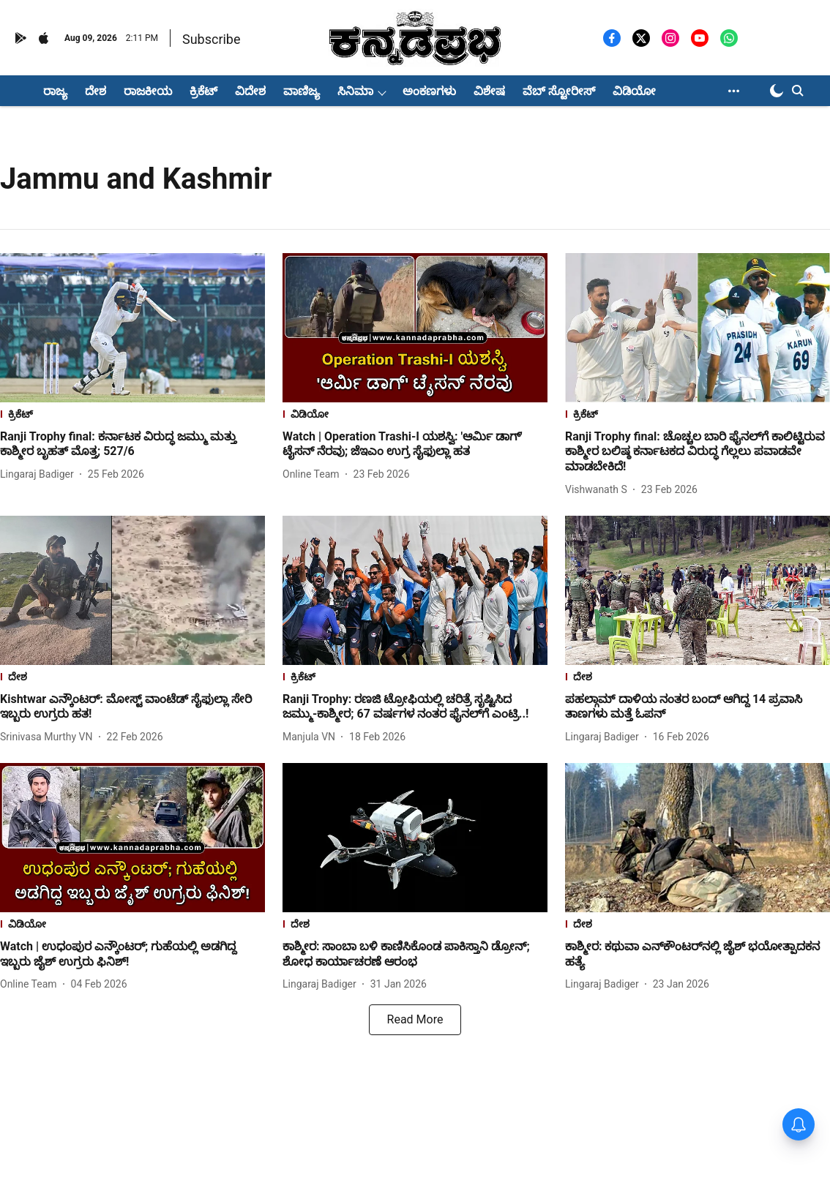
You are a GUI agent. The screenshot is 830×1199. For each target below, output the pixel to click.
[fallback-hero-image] (132, 327)
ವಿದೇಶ (250, 91)
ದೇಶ (95, 91)
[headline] (132, 444)
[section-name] (132, 416)
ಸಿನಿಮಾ (355, 91)
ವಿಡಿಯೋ (634, 91)
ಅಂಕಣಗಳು (429, 91)
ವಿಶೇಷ (489, 91)
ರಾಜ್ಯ (55, 91)
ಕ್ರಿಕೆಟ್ (203, 91)
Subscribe (211, 39)
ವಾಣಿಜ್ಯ (301, 91)
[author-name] (40, 474)
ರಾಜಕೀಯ (148, 91)
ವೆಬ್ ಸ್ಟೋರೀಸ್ (559, 91)
